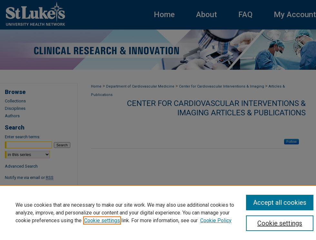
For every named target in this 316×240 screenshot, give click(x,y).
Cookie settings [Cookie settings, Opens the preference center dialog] (279, 223)
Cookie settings (102, 220)
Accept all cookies (279, 202)
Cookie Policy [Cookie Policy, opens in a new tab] (216, 220)
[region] (158, 212)
